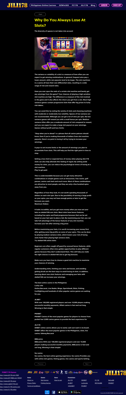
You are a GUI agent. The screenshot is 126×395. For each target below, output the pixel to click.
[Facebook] (53, 392)
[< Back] (40, 14)
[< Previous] (40, 364)
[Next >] (87, 364)
